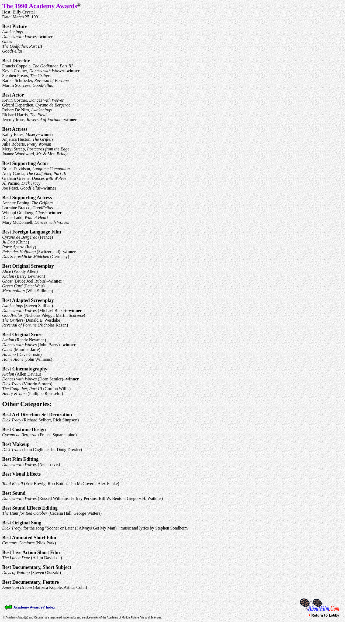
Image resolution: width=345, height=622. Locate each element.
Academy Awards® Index (29, 607)
